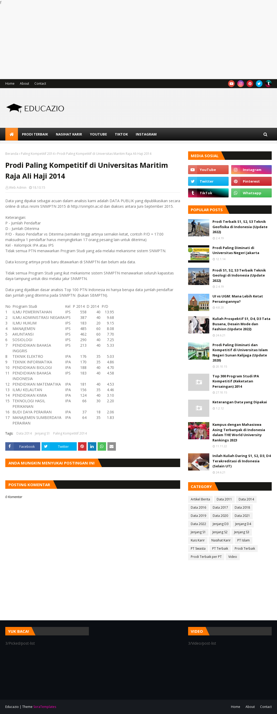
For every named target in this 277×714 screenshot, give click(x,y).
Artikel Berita (200, 499)
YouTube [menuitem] (98, 134)
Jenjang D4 (243, 524)
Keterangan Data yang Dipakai (239, 402)
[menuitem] (11, 134)
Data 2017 (220, 507)
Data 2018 (242, 507)
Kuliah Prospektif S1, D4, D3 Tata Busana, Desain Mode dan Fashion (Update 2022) (241, 323)
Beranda (11, 153)
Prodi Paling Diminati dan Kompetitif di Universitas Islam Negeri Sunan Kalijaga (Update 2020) (240, 352)
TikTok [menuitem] (121, 134)
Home (10, 83)
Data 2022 (198, 524)
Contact (40, 83)
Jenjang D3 (221, 524)
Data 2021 (242, 515)
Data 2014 (24, 433)
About (24, 83)
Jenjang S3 (241, 532)
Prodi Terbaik (245, 548)
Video (232, 556)
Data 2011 (224, 499)
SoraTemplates (44, 706)
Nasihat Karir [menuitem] (69, 134)
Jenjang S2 (220, 532)
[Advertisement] (138, 42)
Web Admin (17, 187)
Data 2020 (220, 515)
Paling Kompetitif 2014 (38, 153)
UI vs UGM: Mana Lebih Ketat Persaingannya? (237, 299)
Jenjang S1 (42, 433)
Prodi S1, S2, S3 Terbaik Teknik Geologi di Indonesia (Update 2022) (239, 275)
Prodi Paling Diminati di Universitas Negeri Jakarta (235, 250)
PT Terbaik (220, 548)
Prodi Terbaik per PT (206, 556)
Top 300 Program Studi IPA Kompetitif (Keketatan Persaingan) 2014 (235, 381)
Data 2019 (198, 515)
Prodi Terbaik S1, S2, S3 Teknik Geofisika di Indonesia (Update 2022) (239, 226)
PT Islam (243, 540)
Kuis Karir (198, 540)
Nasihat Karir (221, 540)
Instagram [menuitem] (146, 134)
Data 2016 (198, 507)
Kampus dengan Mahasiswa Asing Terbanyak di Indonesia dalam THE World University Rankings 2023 (238, 432)
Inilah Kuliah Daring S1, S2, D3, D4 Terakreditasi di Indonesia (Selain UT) (241, 460)
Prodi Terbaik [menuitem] (35, 134)
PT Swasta (198, 548)
